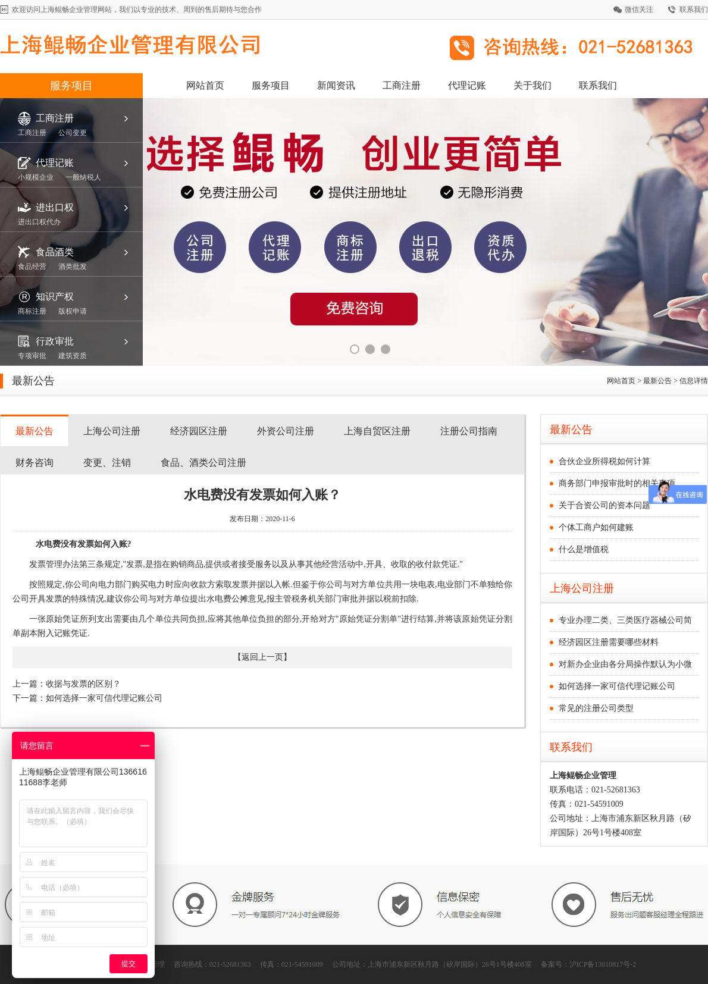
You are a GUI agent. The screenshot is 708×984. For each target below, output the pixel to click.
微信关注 (639, 9)
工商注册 (402, 85)
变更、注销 (107, 462)
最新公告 (34, 431)
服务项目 (71, 86)
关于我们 (532, 85)
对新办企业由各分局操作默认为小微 (625, 664)
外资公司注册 (285, 431)
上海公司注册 (111, 431)
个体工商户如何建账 (596, 527)
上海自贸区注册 (377, 431)
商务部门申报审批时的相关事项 (617, 483)
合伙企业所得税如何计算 (604, 461)
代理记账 (467, 85)
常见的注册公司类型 (596, 708)
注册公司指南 (468, 431)
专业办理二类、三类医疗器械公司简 (625, 620)
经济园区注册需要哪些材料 (609, 642)
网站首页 (205, 85)
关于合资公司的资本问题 (604, 505)
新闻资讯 (336, 85)
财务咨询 (34, 462)
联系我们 (693, 9)
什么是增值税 (584, 549)
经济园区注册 (198, 431)
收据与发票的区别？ (83, 683)
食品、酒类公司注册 (203, 462)
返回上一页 (262, 657)
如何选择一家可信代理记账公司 (104, 698)
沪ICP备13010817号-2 (603, 964)
